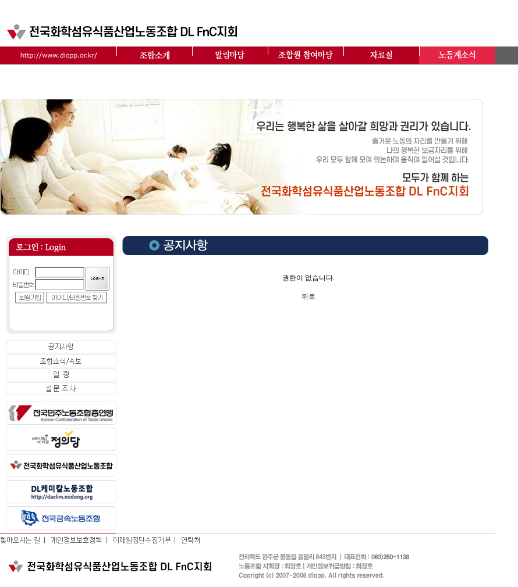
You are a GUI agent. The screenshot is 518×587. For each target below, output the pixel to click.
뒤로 (308, 296)
